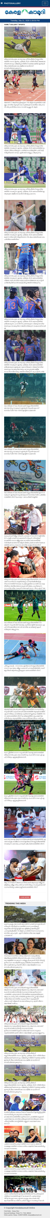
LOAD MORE (25, 897)
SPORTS (22, 24)
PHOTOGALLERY (11, 3)
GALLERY (13, 24)
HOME (6, 24)
